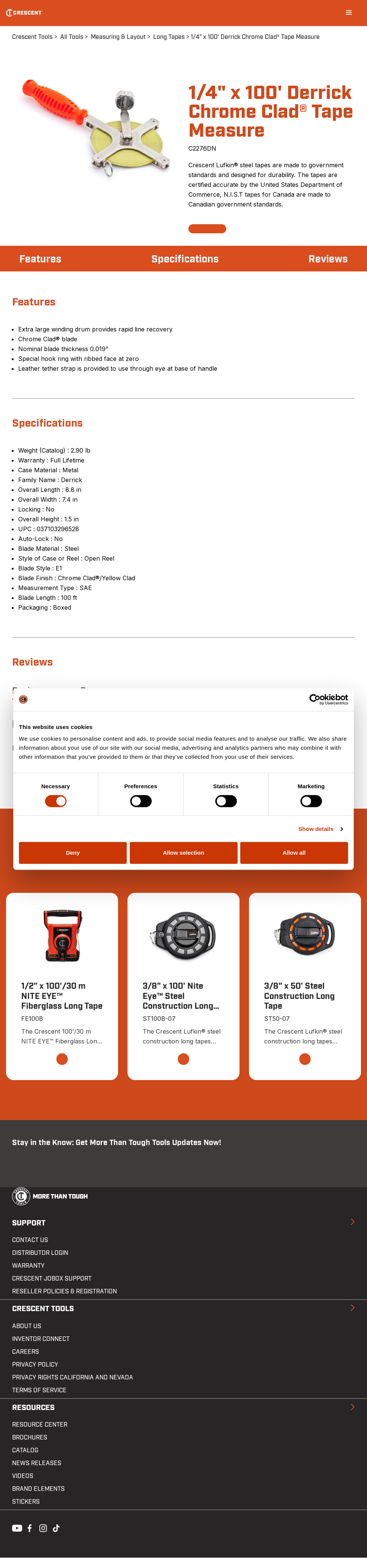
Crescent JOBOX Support (52, 1279)
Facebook (29, 1528)
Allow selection (183, 852)
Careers (25, 1352)
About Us (26, 1326)
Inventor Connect (41, 1339)
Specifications (184, 259)
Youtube (15, 1528)
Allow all (294, 852)
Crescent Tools (32, 37)
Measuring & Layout (118, 37)
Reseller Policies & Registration (64, 1292)
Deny (73, 852)
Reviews (327, 259)
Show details (316, 829)
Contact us (30, 1240)
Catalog (25, 1451)
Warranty (28, 1266)
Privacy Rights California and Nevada (72, 1378)
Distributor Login (40, 1253)
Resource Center (39, 1425)
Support (28, 1223)
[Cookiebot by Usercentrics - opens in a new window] (315, 699)
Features (41, 259)
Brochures (29, 1438)
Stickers (26, 1502)
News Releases (36, 1464)
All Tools (71, 37)
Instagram (42, 1528)
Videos (22, 1476)
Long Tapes (169, 37)
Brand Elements (38, 1489)
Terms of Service (39, 1390)
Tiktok (56, 1528)
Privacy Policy (35, 1365)
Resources (33, 1408)
